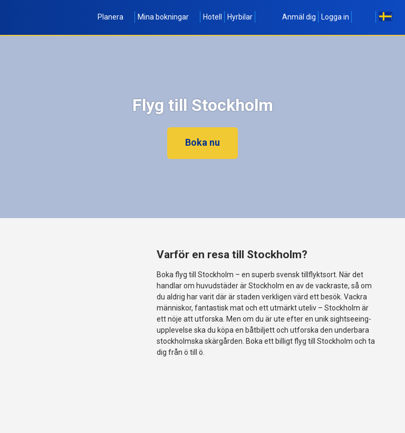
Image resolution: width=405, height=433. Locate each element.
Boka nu (202, 142)
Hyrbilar (240, 17)
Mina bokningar (168, 17)
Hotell (212, 17)
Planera (115, 17)
